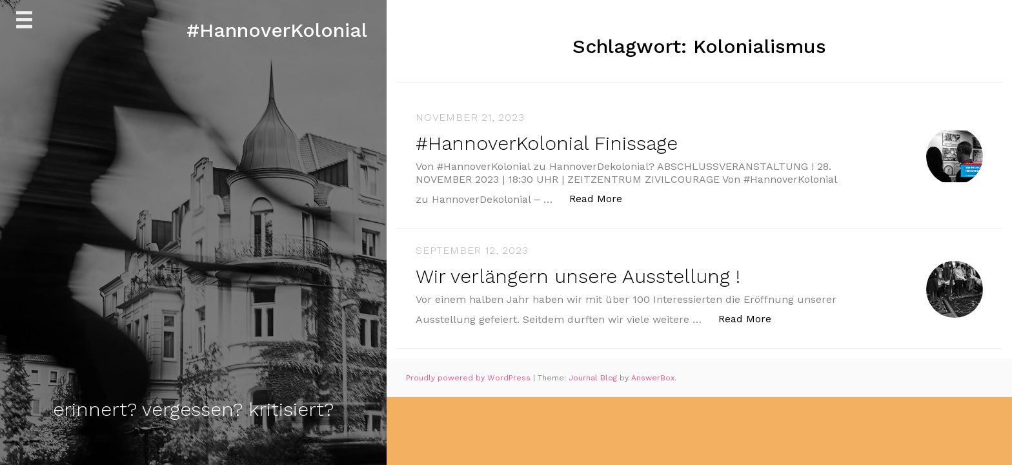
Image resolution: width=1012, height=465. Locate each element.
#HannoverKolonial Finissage (547, 143)
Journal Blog (594, 377)
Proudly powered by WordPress (469, 377)
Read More (602, 198)
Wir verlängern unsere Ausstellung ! (578, 276)
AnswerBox (652, 377)
